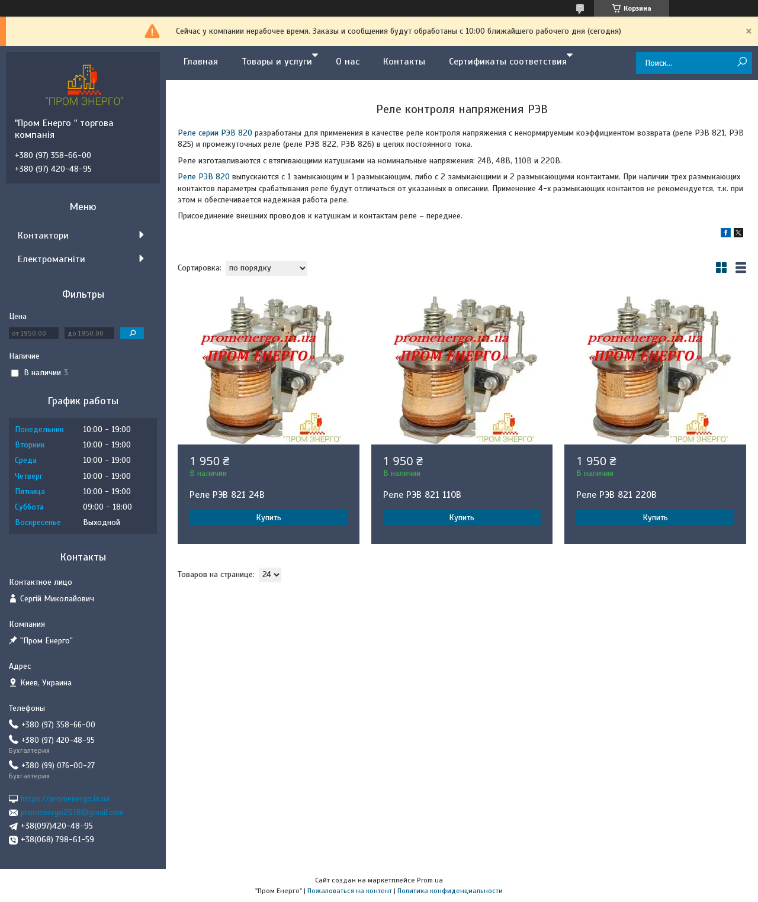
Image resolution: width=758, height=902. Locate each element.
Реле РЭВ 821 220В (616, 494)
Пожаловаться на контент (349, 891)
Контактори (43, 235)
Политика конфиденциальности (450, 891)
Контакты (404, 61)
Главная (201, 61)
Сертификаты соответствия (508, 61)
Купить (268, 518)
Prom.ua (430, 880)
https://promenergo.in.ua (65, 799)
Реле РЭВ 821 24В (227, 494)
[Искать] (741, 62)
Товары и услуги (277, 61)
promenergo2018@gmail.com (72, 812)
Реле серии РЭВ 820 (215, 133)
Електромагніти (51, 259)
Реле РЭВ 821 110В (422, 494)
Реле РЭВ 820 (204, 177)
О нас (347, 61)
